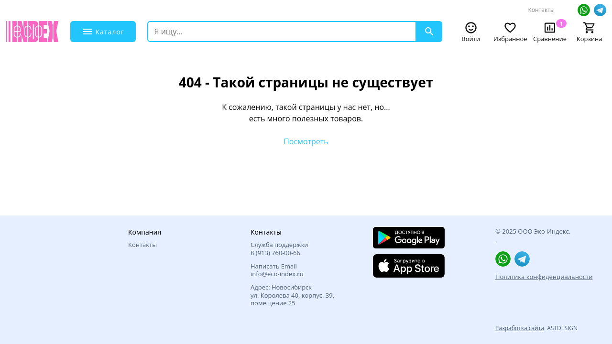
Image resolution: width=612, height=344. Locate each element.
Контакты (541, 10)
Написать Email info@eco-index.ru (277, 270)
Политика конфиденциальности (543, 276)
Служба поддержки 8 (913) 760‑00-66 (279, 249)
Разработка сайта (519, 328)
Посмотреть (306, 141)
